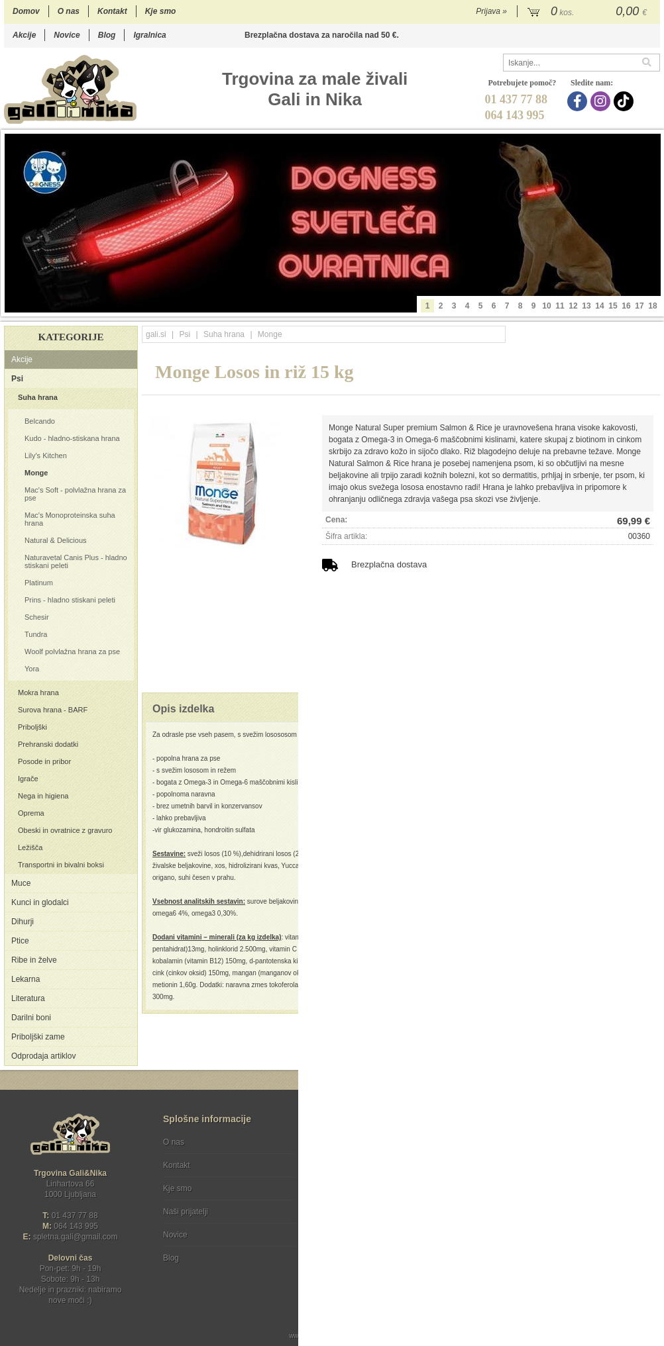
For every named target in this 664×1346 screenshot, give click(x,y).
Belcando (40, 421)
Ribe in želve (34, 960)
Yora (32, 669)
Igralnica (149, 35)
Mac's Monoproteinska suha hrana (70, 519)
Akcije (24, 35)
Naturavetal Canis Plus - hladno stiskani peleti (76, 561)
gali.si (156, 334)
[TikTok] (625, 101)
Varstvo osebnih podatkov (367, 1165)
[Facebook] (578, 101)
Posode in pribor (44, 761)
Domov (26, 11)
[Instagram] (602, 101)
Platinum (39, 583)
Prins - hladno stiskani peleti (70, 600)
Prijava (491, 11)
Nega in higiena (43, 796)
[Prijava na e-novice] (647, 1153)
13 (586, 306)
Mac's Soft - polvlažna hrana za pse (75, 494)
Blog (107, 35)
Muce (20, 883)
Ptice (20, 940)
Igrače (28, 779)
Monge (36, 473)
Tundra (36, 634)
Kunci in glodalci (40, 902)
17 (639, 306)
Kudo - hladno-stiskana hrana (72, 438)
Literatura (28, 998)
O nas (69, 11)
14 (599, 306)
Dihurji (22, 921)
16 (626, 306)
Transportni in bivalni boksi (61, 865)
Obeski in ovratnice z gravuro (65, 830)
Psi (17, 378)
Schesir (37, 617)
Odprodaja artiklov (43, 1056)
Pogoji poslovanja (353, 1142)
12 (573, 306)
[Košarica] (589, 12)
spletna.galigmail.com (75, 1236)
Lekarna (25, 979)
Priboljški (32, 727)
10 (546, 306)
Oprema (31, 813)
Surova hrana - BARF (52, 710)
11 (559, 306)
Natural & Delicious (56, 540)
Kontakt (112, 11)
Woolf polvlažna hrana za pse (72, 651)
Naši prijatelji (185, 1211)
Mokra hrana (38, 693)
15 (612, 306)
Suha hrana (38, 397)
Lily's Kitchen (46, 455)
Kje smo (160, 11)
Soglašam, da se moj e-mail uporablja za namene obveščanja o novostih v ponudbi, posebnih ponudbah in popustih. (571, 1196)
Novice (67, 35)
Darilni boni (31, 1017)
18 (652, 306)
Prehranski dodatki (48, 744)
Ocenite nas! (360, 1253)
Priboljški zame (38, 1036)
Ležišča (30, 847)
